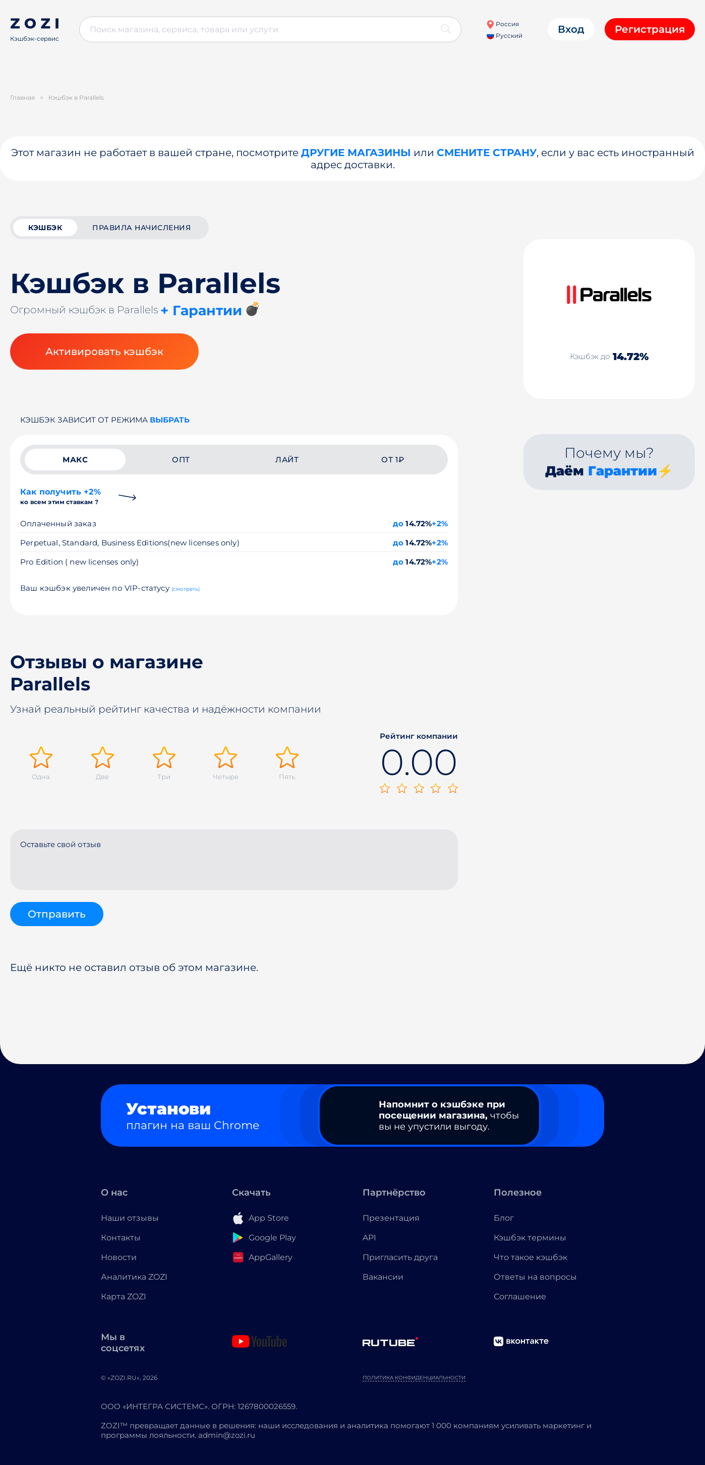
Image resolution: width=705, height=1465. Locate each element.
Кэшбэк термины (530, 1237)
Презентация (391, 1218)
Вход (571, 29)
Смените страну (487, 153)
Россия (502, 24)
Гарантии (622, 471)
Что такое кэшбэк (530, 1257)
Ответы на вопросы (535, 1277)
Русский (504, 35)
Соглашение (520, 1296)
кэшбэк (45, 227)
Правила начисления (141, 227)
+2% (440, 523)
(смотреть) (185, 589)
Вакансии (383, 1277)
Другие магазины (356, 153)
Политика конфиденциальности (414, 1377)
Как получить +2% (60, 496)
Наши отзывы (130, 1218)
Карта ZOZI (123, 1296)
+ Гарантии (201, 310)
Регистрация (650, 29)
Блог (504, 1218)
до (398, 523)
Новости (119, 1257)
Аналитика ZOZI (134, 1277)
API (369, 1237)
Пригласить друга (400, 1257)
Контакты (121, 1237)
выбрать (170, 420)
